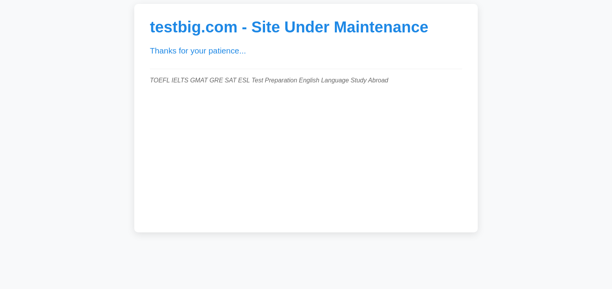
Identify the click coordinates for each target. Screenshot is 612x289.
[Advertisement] (306, 154)
